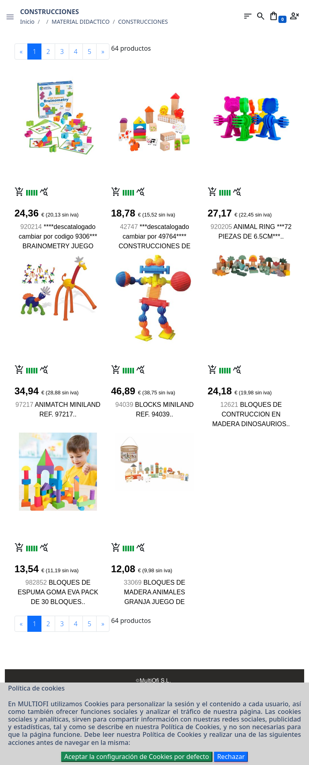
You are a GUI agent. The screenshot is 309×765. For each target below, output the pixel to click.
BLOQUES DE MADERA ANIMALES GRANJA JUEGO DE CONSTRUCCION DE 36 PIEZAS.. (154, 602)
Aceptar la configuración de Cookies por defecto (136, 756)
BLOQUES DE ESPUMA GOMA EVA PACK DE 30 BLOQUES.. (58, 592)
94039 (124, 404)
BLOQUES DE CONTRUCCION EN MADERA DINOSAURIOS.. (251, 414)
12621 (229, 404)
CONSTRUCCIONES (143, 21)
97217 (24, 404)
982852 (36, 582)
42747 (129, 226)
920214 (31, 226)
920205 (221, 226)
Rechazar (231, 756)
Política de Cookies (190, 726)
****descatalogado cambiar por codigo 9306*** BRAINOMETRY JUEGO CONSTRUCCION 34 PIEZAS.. (58, 246)
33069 (133, 582)
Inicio (27, 21)
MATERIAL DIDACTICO (80, 21)
